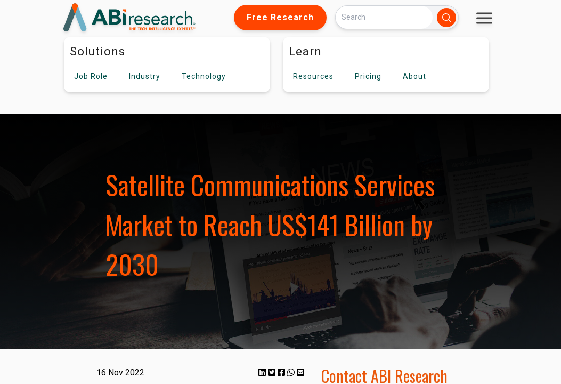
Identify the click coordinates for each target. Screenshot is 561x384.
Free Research (280, 17)
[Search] (384, 17)
